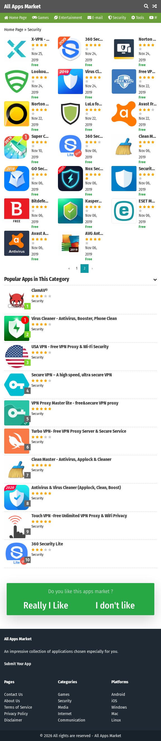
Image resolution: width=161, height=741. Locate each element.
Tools (137, 17)
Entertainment (68, 17)
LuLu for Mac (94, 104)
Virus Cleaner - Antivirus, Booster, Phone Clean (74, 318)
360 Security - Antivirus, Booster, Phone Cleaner (94, 39)
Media (63, 707)
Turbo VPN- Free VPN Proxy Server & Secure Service (78, 431)
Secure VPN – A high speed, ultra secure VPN (71, 374)
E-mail (95, 17)
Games (40, 17)
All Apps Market (22, 6)
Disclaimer (13, 720)
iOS (114, 700)
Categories (67, 681)
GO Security (40, 168)
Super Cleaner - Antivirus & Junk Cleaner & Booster (40, 136)
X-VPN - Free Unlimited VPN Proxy (40, 39)
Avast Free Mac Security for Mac (148, 104)
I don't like (115, 605)
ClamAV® (39, 290)
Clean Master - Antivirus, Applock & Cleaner (148, 136)
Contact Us (13, 694)
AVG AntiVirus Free (94, 233)
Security (117, 17)
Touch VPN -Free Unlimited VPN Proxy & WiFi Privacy (79, 515)
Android (118, 694)
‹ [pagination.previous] (69, 268)
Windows (119, 707)
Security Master (148, 168)
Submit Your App (17, 663)
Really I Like (45, 605)
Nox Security (94, 168)
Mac (114, 713)
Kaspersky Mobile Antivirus (94, 201)
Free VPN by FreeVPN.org (148, 71)
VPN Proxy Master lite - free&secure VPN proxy (74, 403)
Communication (71, 720)
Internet (65, 713)
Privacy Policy (16, 713)
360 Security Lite (94, 136)
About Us (12, 700)
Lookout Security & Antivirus (40, 71)
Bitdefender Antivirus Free (40, 201)
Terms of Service (18, 707)
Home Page (15, 17)
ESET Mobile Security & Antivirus (148, 201)
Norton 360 (40, 104)
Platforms (119, 681)
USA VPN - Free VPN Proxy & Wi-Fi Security (70, 346)
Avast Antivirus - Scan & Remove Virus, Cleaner (40, 233)
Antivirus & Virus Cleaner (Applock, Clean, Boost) (76, 487)
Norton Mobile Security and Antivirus (148, 39)
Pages (9, 681)
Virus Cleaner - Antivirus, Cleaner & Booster (94, 71)
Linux (116, 720)
